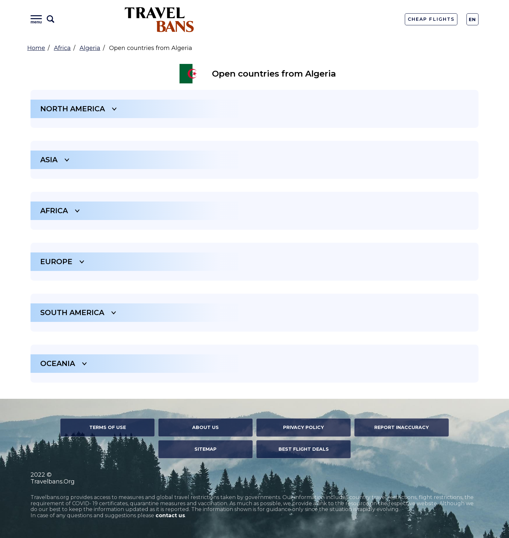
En (472, 19)
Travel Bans (159, 19)
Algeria (90, 48)
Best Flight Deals (304, 449)
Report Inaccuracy (401, 427)
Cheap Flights (431, 19)
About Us (205, 427)
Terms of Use (107, 427)
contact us (170, 515)
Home (36, 48)
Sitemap (205, 449)
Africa (62, 48)
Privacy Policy (303, 427)
